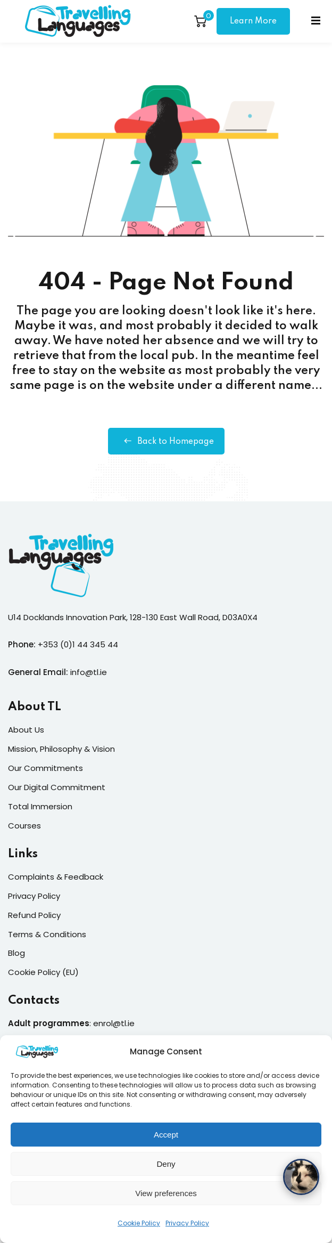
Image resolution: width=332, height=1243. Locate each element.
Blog (16, 952)
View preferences (166, 1199)
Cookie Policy (139, 1229)
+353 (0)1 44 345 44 (78, 644)
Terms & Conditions (47, 934)
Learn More (253, 21)
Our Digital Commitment (56, 787)
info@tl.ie (88, 672)
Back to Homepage (166, 441)
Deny (165, 1170)
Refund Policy (34, 915)
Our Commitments (45, 768)
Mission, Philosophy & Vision (61, 748)
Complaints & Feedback (55, 876)
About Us (26, 729)
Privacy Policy (187, 1229)
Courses (24, 825)
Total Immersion (40, 806)
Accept (166, 1140)
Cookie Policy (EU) (43, 972)
